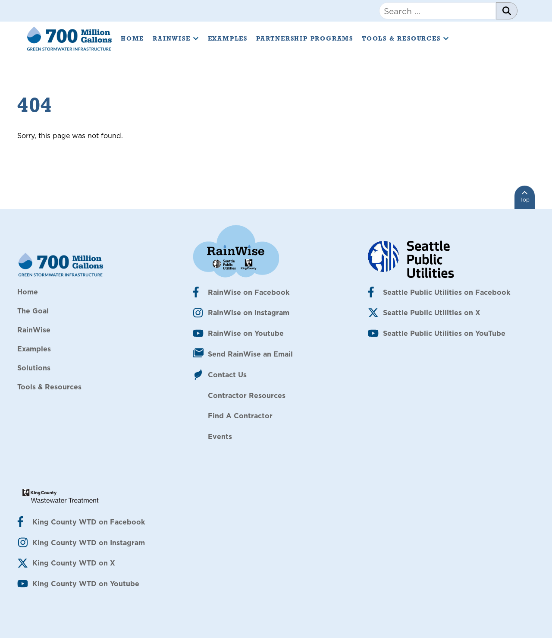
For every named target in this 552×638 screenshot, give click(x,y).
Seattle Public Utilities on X (431, 312)
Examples (228, 38)
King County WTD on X (73, 563)
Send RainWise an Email (250, 354)
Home (132, 38)
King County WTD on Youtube (85, 583)
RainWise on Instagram (248, 312)
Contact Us (227, 374)
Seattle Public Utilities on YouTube (444, 333)
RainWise (176, 38)
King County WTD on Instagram (88, 542)
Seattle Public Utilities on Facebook (446, 292)
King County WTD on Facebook (88, 522)
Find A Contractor (240, 415)
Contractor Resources (246, 395)
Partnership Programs (304, 38)
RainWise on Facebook (248, 292)
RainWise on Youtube (246, 333)
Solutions (33, 368)
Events (220, 436)
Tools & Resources (405, 38)
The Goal (33, 311)
